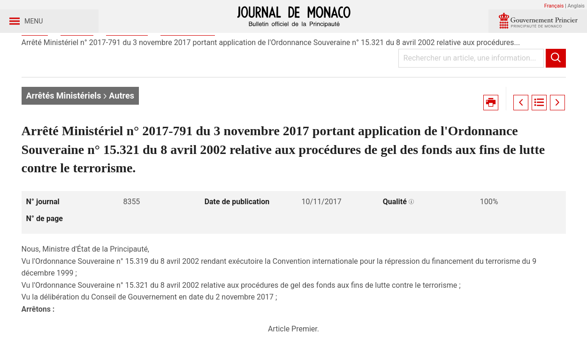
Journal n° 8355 (187, 74)
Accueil (35, 74)
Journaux (77, 74)
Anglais (576, 6)
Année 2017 (127, 74)
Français (554, 6)
